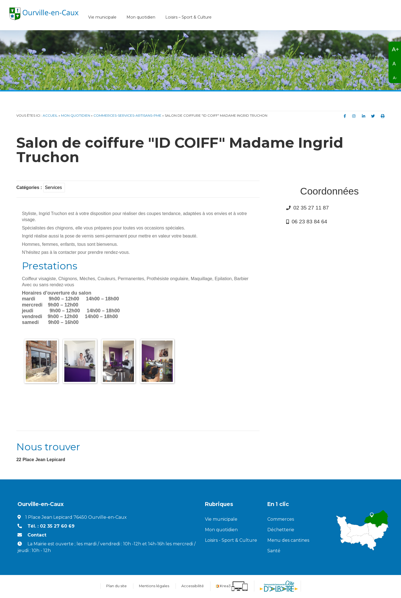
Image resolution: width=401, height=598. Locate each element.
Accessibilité (192, 587)
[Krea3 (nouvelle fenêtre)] (232, 587)
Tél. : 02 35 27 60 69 (51, 527)
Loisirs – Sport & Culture (188, 18)
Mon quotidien (140, 18)
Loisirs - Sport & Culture (231, 541)
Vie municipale (102, 18)
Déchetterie (280, 530)
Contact (36, 535)
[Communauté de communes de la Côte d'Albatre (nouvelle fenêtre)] (279, 586)
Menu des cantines (288, 541)
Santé (273, 551)
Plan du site (116, 587)
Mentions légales (154, 587)
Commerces (280, 520)
